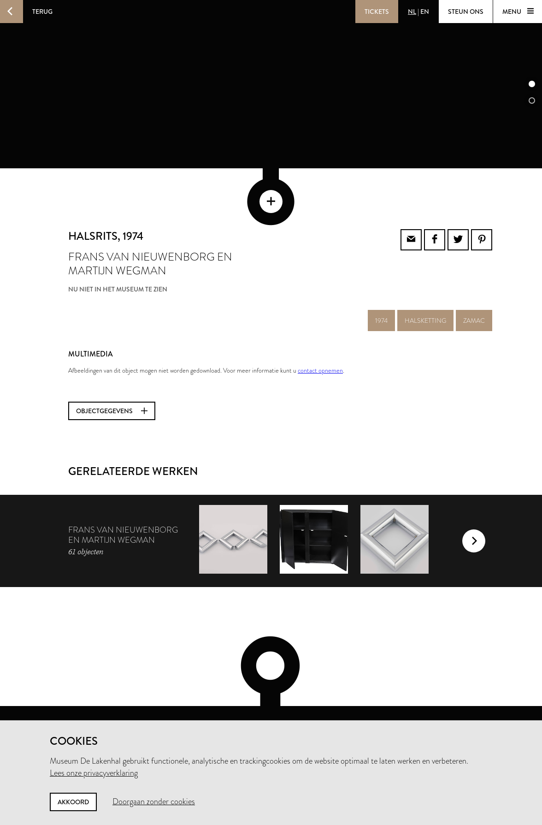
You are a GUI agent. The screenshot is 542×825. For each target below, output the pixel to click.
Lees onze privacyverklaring (94, 773)
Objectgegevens (111, 373)
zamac (474, 282)
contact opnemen (320, 332)
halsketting (425, 282)
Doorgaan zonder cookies (153, 801)
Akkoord (73, 802)
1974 (381, 282)
